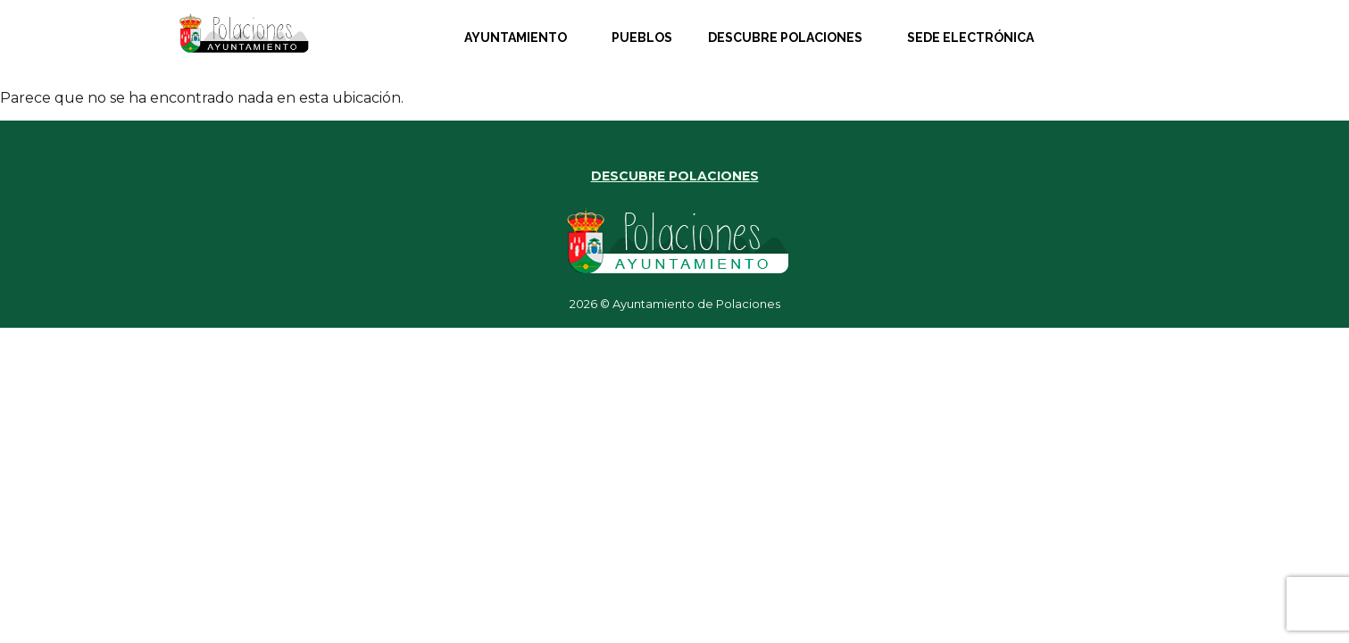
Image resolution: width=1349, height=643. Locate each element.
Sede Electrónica (970, 37)
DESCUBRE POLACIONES (675, 176)
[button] (520, 37)
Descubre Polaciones (785, 37)
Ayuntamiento (515, 37)
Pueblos (642, 37)
